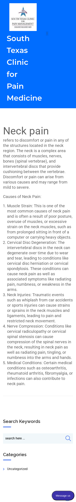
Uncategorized (17, 469)
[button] (47, 33)
